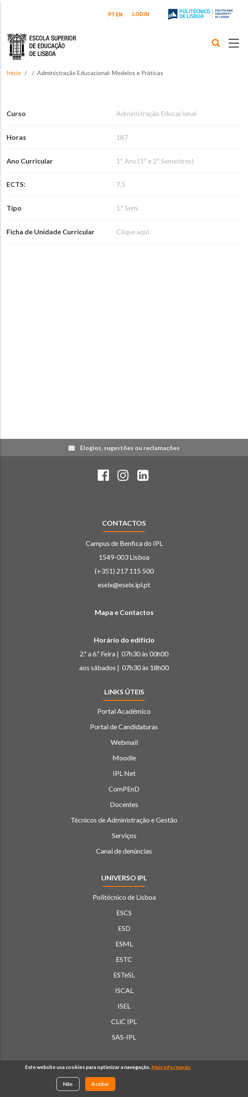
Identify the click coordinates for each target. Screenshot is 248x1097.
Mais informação (171, 1068)
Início (13, 72)
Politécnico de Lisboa (124, 897)
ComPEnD (124, 789)
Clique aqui (132, 231)
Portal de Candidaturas (124, 726)
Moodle (124, 757)
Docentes (124, 804)
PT (111, 15)
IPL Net (124, 773)
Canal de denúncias (124, 851)
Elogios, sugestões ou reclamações (130, 447)
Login (140, 14)
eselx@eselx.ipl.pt (124, 584)
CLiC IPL (124, 1021)
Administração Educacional (156, 113)
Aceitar (100, 1085)
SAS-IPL (124, 1037)
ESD (124, 928)
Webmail (124, 742)
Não (68, 1085)
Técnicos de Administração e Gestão (124, 820)
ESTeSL (124, 975)
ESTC (124, 959)
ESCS (124, 912)
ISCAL (124, 990)
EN (119, 15)
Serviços (124, 835)
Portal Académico (124, 711)
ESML (124, 943)
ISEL (124, 1006)
